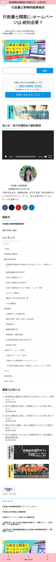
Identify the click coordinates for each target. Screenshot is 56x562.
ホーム (6, 244)
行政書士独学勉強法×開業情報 (14, 512)
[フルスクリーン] (50, 156)
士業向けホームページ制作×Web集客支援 (18, 517)
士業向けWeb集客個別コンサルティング (21, 361)
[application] (28, 144)
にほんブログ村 (9, 494)
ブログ (6, 371)
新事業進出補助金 (11, 254)
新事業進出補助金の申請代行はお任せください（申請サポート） (29, 265)
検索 (44, 70)
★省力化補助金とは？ (14, 277)
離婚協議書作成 (12, 329)
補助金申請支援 (10, 259)
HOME (8, 557)
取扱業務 (7, 308)
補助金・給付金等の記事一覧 (17, 298)
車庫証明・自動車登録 (14, 334)
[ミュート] (45, 156)
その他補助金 (11, 303)
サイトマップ (7, 501)
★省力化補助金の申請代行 (16, 283)
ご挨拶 (6, 249)
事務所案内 (8, 376)
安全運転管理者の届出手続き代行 (19, 340)
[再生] (5, 156)
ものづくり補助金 (13, 293)
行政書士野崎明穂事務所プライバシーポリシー (20, 506)
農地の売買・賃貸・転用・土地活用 (19, 319)
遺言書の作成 (11, 345)
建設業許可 (10, 324)
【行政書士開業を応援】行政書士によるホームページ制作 (28, 366)
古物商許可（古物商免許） (16, 314)
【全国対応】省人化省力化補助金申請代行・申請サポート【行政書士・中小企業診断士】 (27, 523)
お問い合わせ (9, 381)
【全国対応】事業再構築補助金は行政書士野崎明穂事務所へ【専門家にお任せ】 (27, 530)
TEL (47, 557)
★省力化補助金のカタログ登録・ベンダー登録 (24, 288)
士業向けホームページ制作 (14, 350)
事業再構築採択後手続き (15, 272)
